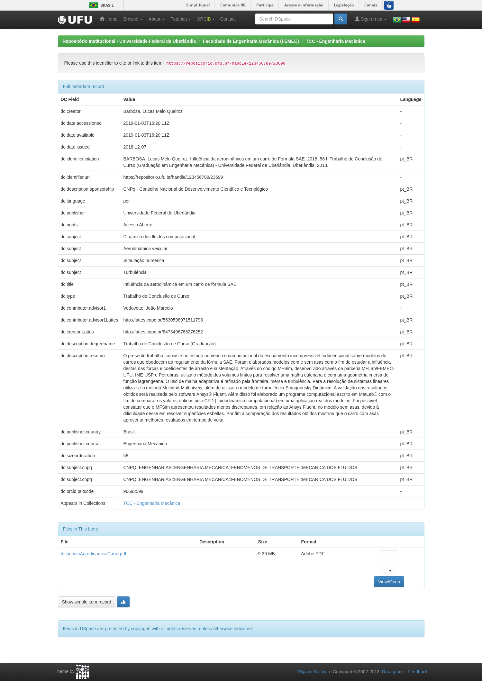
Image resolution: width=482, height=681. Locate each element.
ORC (205, 19)
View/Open (389, 581)
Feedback (417, 671)
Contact (228, 19)
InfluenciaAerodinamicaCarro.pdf (93, 553)
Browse (133, 19)
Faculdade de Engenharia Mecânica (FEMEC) (251, 41)
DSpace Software (314, 671)
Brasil (100, 5)
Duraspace (393, 671)
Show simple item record (86, 601)
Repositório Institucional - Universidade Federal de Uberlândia (129, 41)
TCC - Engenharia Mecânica (335, 41)
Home (108, 19)
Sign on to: (371, 19)
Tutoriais (180, 19)
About (157, 19)
